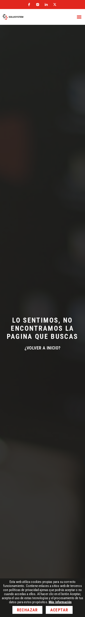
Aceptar (59, 610)
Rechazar (27, 610)
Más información (60, 602)
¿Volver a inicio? (43, 348)
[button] (79, 17)
